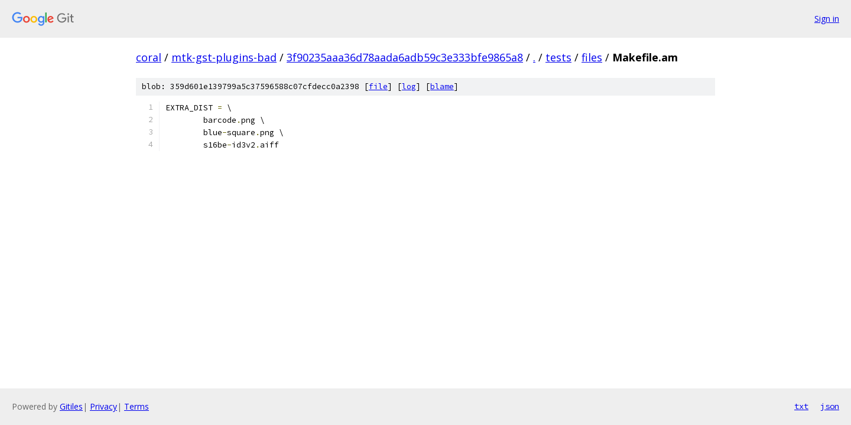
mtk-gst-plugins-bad (224, 57)
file (378, 86)
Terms (136, 406)
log (409, 86)
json (829, 406)
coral (148, 57)
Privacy (103, 406)
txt (801, 406)
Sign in (826, 18)
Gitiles (71, 406)
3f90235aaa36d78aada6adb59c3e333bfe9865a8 (405, 57)
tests (558, 57)
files (592, 57)
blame (442, 86)
